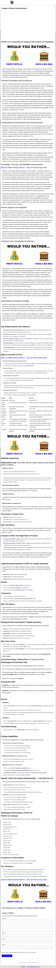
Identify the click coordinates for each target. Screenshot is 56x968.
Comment (4, 918)
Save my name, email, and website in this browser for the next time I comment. (19, 952)
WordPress (23, 966)
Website (3, 944)
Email (3, 939)
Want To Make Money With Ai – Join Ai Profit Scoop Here (24, 167)
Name (3, 933)
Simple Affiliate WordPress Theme (33, 966)
